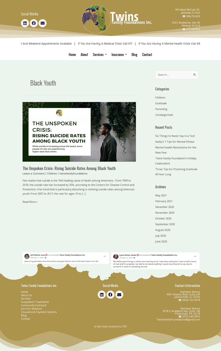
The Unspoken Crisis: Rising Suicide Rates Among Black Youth (69, 168)
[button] (25, 264)
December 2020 (164, 207)
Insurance (119, 54)
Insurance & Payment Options (39, 312)
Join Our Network (31, 308)
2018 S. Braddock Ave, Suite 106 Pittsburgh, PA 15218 (186, 26)
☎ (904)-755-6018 (189, 300)
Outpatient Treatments (35, 302)
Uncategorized (164, 115)
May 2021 (161, 195)
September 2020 (165, 224)
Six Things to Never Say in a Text (175, 136)
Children (52, 173)
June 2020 (161, 241)
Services (100, 54)
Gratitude (161, 103)
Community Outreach (34, 305)
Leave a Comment (33, 173)
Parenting (161, 109)
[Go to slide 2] (109, 277)
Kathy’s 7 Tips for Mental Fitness (174, 141)
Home (72, 54)
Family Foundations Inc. (132, 22)
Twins (124, 16)
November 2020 (164, 212)
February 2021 (164, 201)
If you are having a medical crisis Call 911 (110, 43)
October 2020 (163, 218)
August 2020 (162, 230)
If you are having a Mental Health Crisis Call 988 (175, 43)
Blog (134, 54)
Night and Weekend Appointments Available (47, 43)
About (84, 54)
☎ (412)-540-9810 (189, 316)
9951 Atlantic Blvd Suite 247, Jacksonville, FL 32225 (187, 13)
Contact (147, 54)
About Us (26, 295)
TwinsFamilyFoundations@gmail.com (178, 319)
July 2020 (160, 235)
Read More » (30, 202)
